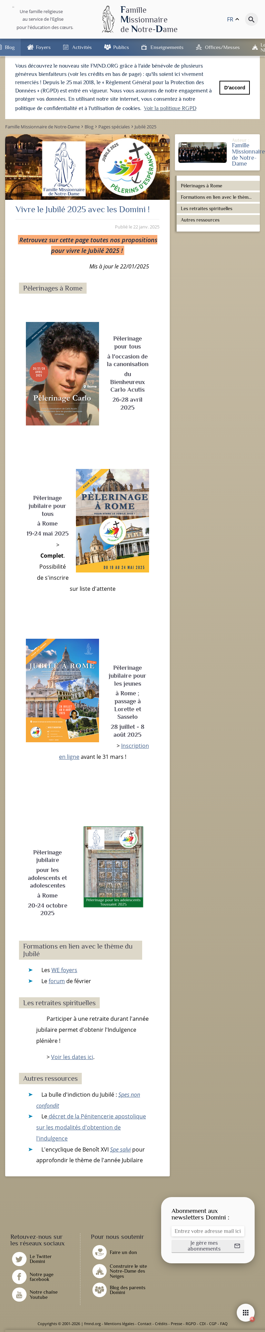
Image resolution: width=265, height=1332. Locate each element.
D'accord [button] (234, 87)
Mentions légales (119, 1323)
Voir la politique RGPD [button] (170, 108)
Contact (144, 1323)
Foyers (43, 47)
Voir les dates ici (72, 1057)
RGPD (191, 1323)
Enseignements (167, 47)
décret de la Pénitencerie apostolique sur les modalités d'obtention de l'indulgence (91, 1127)
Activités (82, 47)
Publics (121, 47)
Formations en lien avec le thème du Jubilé (219, 197)
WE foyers (64, 970)
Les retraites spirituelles (206, 208)
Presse (176, 1323)
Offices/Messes (222, 47)
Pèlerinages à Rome (201, 185)
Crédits (161, 1323)
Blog (9, 47)
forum (57, 981)
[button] (207, 1246)
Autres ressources (200, 220)
